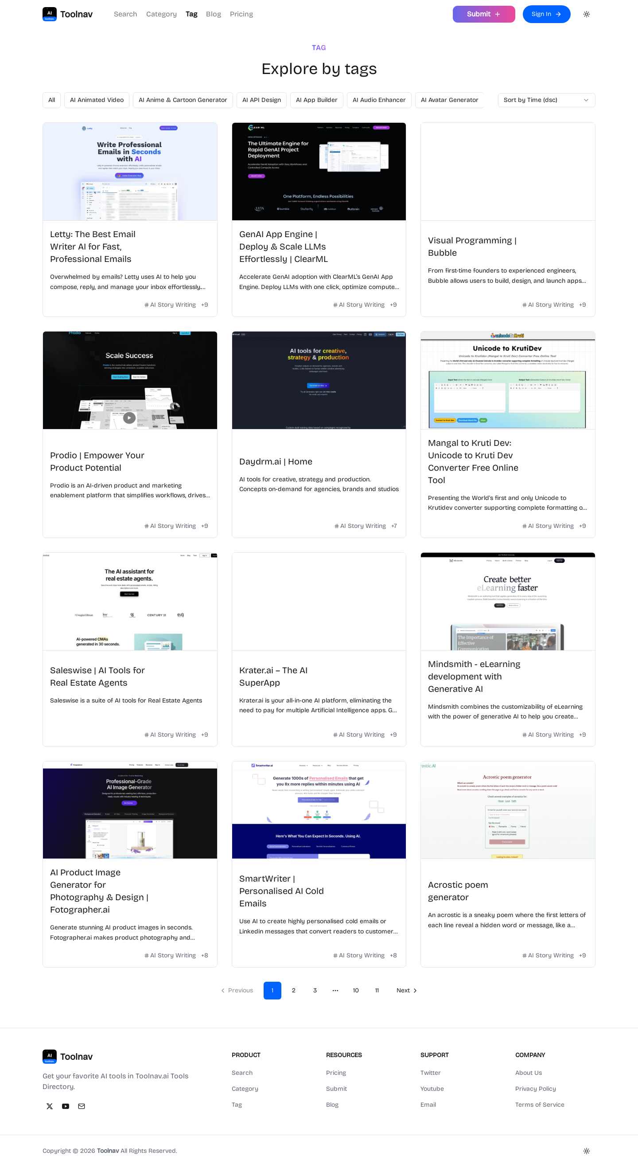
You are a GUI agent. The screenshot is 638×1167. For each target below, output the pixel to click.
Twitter (430, 1073)
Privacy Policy (535, 1089)
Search (125, 14)
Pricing (241, 14)
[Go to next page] (406, 990)
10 (356, 990)
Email (428, 1104)
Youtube (432, 1089)
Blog (213, 14)
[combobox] (546, 100)
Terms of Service (539, 1104)
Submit (336, 1089)
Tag (191, 14)
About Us (528, 1073)
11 (377, 990)
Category (161, 14)
